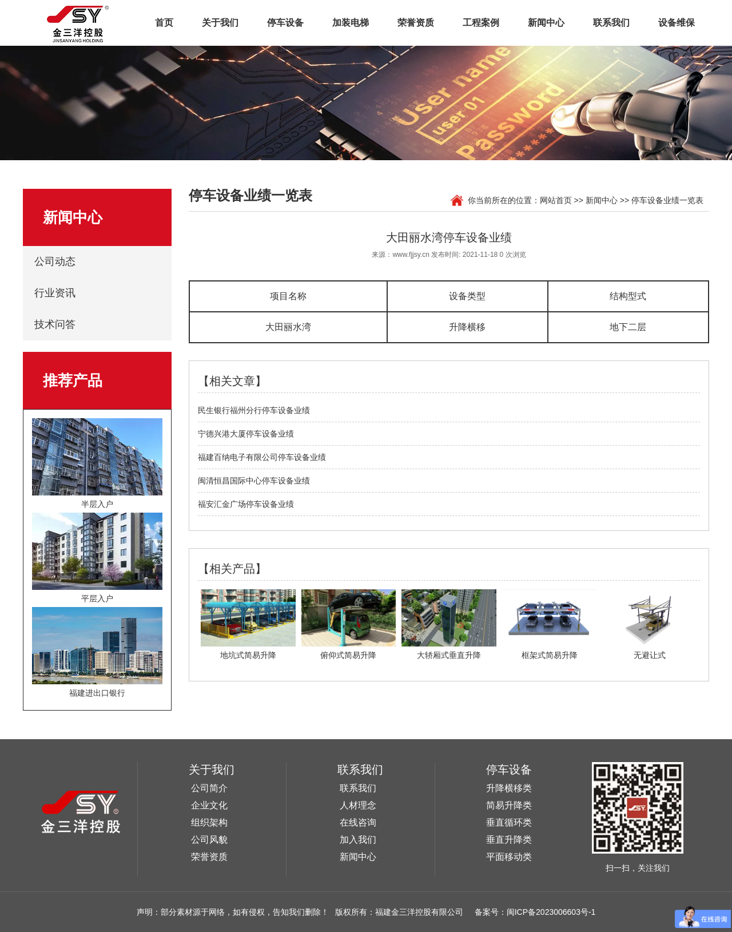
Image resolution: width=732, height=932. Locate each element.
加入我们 (358, 839)
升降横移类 (509, 788)
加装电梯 (350, 22)
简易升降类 (509, 805)
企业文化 (209, 805)
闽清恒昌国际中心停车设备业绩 (254, 480)
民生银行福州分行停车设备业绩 (254, 410)
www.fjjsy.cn (410, 255)
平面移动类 (509, 857)
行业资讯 (54, 293)
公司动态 (54, 261)
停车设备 (285, 22)
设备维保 (676, 22)
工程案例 (481, 22)
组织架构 (209, 822)
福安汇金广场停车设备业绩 (246, 504)
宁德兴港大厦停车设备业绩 (246, 433)
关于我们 (220, 22)
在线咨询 (358, 822)
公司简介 (209, 788)
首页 (164, 22)
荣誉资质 (415, 22)
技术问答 (54, 324)
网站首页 (556, 200)
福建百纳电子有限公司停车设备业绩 (262, 457)
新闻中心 (546, 22)
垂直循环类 (509, 822)
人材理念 (358, 805)
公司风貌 (209, 839)
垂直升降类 (509, 839)
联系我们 (611, 22)
